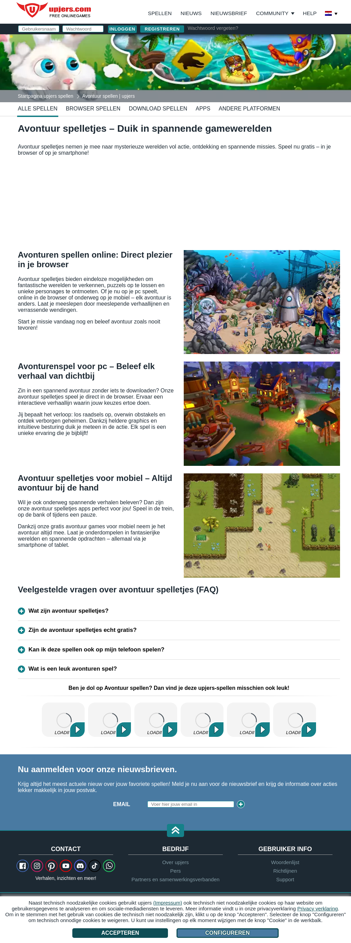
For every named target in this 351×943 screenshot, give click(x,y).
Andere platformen (249, 108)
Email (121, 804)
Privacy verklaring (317, 908)
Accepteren (120, 933)
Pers (175, 871)
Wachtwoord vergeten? (212, 28)
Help (310, 13)
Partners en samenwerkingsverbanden (176, 879)
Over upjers (175, 862)
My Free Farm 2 (63, 720)
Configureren (227, 933)
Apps (203, 108)
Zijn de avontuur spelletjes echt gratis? (82, 630)
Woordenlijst (285, 862)
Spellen (160, 13)
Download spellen (158, 108)
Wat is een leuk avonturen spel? (72, 668)
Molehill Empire (294, 720)
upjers (54, 10)
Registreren (162, 29)
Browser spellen (93, 108)
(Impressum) (167, 903)
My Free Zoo (155, 720)
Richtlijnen (285, 871)
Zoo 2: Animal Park (109, 720)
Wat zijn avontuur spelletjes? (68, 611)
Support (285, 879)
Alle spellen (38, 108)
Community (272, 13)
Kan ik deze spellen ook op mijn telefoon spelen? (96, 649)
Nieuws (191, 13)
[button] (175, 831)
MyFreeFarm (202, 720)
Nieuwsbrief (228, 13)
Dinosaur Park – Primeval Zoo (248, 720)
